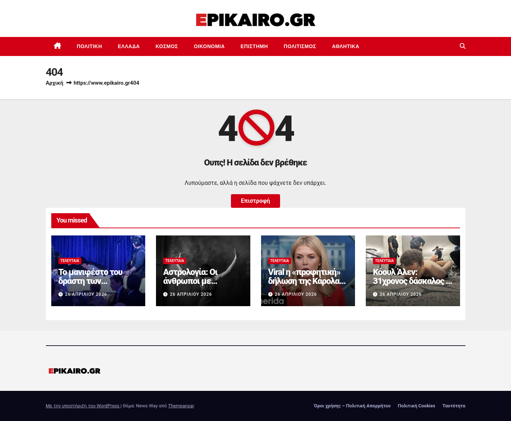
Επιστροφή (255, 200)
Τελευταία (70, 261)
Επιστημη (254, 46)
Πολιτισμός (300, 46)
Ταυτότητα (454, 405)
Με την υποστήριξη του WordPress (83, 405)
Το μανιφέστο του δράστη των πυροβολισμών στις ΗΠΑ (94, 285)
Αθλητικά (345, 46)
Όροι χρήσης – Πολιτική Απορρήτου (352, 405)
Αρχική (54, 83)
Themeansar (181, 405)
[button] (462, 46)
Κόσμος (167, 46)
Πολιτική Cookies (416, 405)
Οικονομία (209, 46)
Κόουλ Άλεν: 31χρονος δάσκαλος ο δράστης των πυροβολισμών (411, 285)
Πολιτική (89, 46)
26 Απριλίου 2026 (86, 294)
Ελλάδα (129, 46)
